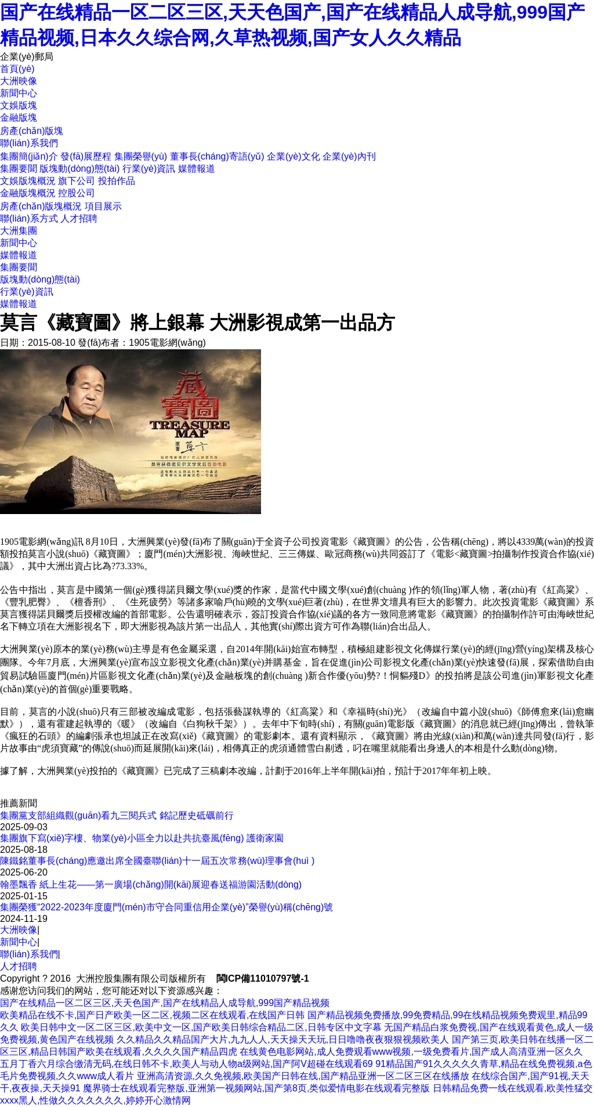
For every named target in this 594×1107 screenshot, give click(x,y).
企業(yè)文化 (293, 156)
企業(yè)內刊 (349, 156)
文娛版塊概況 (28, 181)
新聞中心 (18, 243)
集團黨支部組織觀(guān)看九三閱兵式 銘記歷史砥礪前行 (117, 815)
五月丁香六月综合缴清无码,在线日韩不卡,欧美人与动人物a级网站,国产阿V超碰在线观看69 (186, 1064)
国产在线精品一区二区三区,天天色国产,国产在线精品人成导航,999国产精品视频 (164, 1003)
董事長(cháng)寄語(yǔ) (217, 156)
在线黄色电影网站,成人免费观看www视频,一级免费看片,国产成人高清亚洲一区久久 (411, 1052)
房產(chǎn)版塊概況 (41, 206)
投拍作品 (116, 181)
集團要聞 (18, 168)
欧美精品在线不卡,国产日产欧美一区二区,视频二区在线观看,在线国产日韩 (152, 1015)
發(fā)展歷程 (85, 156)
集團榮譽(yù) (141, 156)
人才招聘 (78, 218)
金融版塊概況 (28, 193)
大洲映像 (18, 930)
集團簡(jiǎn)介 (29, 156)
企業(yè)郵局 (26, 57)
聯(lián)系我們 (29, 954)
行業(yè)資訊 (149, 168)
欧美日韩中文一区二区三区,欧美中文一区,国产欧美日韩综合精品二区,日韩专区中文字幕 (201, 1027)
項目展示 (103, 206)
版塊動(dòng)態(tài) (79, 168)
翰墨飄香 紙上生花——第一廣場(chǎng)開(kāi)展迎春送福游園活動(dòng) (151, 884)
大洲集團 (18, 231)
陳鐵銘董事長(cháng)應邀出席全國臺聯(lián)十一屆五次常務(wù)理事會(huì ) (157, 861)
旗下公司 (76, 181)
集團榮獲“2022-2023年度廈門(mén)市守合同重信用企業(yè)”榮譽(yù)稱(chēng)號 (166, 907)
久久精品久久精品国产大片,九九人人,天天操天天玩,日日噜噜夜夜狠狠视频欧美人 (283, 1039)
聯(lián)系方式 (29, 218)
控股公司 (76, 193)
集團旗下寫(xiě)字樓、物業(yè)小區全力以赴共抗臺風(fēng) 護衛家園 (142, 838)
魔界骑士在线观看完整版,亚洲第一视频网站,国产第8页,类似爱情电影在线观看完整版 (256, 1088)
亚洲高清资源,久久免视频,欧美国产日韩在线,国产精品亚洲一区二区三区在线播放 (303, 1076)
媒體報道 (196, 168)
